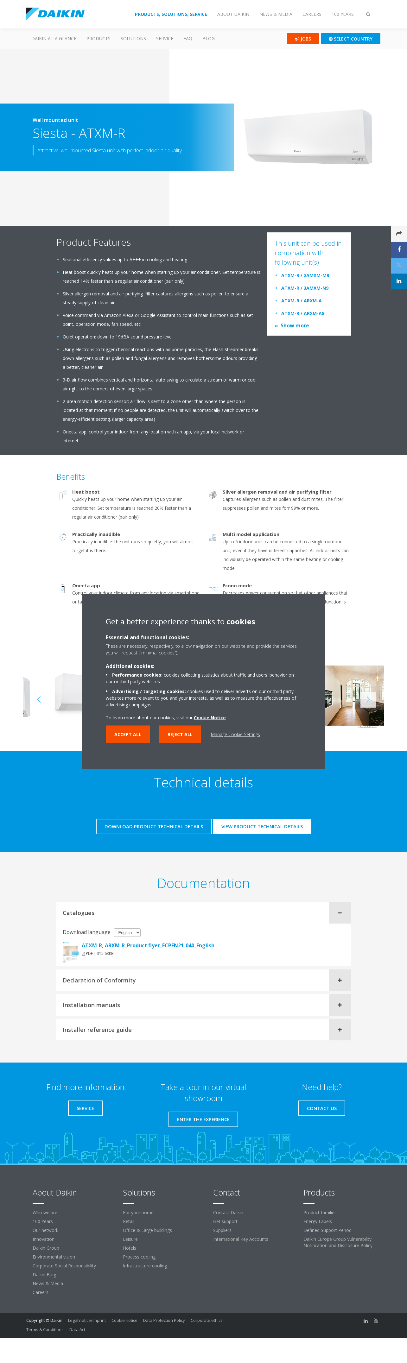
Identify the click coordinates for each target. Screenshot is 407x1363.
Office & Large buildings (147, 1230)
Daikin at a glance (53, 38)
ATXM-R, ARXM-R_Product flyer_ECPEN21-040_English (148, 945)
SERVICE (164, 38)
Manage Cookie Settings (235, 734)
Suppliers (222, 1230)
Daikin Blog (44, 1275)
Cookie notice (124, 1320)
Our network (45, 1230)
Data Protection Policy (164, 1320)
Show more (295, 325)
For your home (138, 1212)
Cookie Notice (210, 717)
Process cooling (139, 1257)
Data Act (77, 1329)
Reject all (180, 734)
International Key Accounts (240, 1239)
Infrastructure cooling (145, 1266)
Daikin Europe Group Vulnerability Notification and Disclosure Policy (337, 1242)
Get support (225, 1221)
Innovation (43, 1239)
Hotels (129, 1248)
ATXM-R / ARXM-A (301, 301)
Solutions (133, 38)
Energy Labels (317, 1221)
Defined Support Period (327, 1230)
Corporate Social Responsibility (64, 1266)
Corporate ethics (207, 1320)
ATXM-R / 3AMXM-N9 (304, 288)
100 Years (43, 1221)
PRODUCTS (98, 38)
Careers (40, 1292)
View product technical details (262, 826)
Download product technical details (154, 826)
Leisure (130, 1239)
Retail (128, 1221)
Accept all (127, 734)
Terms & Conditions (45, 1329)
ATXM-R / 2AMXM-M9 (305, 275)
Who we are (45, 1212)
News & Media (48, 1283)
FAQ (187, 38)
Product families (320, 1212)
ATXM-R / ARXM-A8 (302, 313)
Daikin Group (46, 1248)
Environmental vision (54, 1257)
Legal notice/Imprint (87, 1320)
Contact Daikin (228, 1212)
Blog (208, 38)
